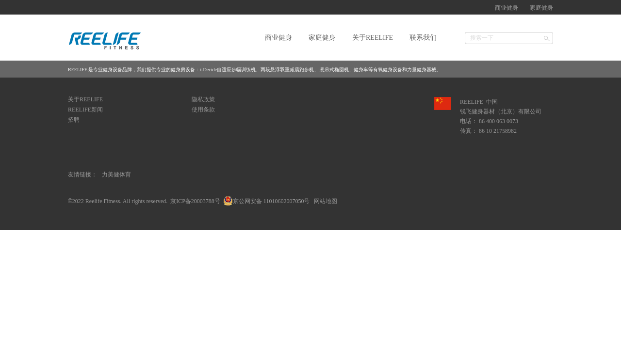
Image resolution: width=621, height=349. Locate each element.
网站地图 (324, 201)
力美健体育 (116, 174)
